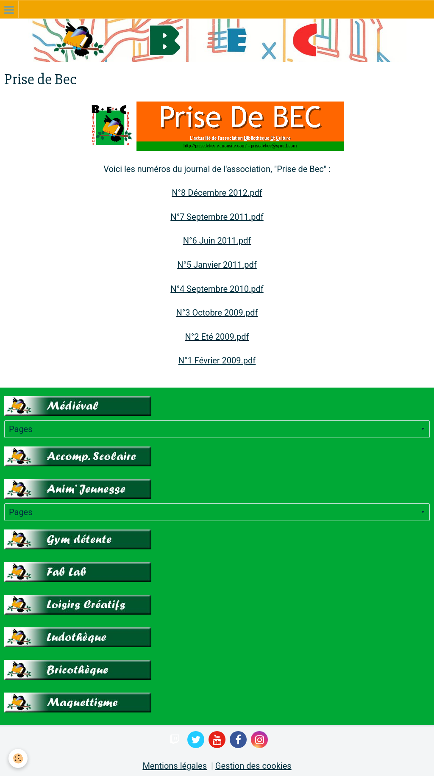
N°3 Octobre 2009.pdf (217, 313)
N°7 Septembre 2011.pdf (216, 217)
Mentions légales (174, 766)
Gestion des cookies (253, 766)
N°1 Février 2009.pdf (217, 360)
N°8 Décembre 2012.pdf (217, 193)
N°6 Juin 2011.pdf (217, 241)
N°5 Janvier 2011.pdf (217, 265)
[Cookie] (18, 758)
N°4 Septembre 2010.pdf (216, 289)
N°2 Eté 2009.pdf (217, 337)
